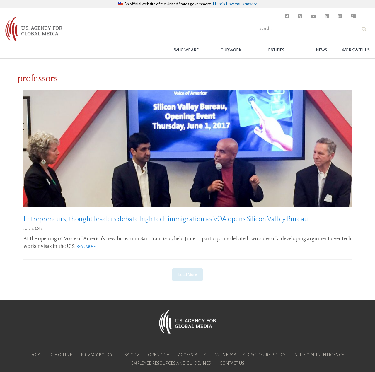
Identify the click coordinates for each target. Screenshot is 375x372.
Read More (86, 247)
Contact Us (232, 363)
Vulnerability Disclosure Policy (250, 354)
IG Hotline (60, 354)
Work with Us (356, 50)
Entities (276, 50)
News (321, 50)
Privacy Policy (97, 354)
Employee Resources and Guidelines (171, 363)
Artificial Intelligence (319, 354)
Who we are (186, 50)
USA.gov (130, 354)
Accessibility (192, 354)
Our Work (231, 50)
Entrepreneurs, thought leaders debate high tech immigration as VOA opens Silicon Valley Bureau (165, 219)
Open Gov (158, 354)
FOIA (35, 354)
